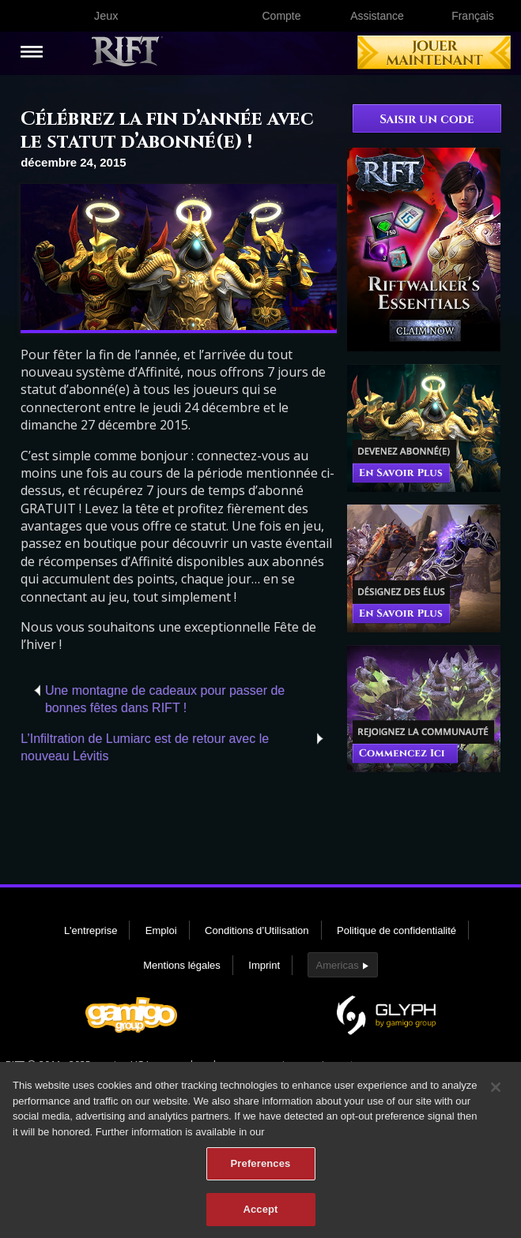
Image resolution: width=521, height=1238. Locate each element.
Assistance (377, 15)
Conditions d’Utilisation (257, 930)
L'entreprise (91, 930)
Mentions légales (182, 965)
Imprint (264, 965)
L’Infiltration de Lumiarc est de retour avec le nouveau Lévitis (145, 747)
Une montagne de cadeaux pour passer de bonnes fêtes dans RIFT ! (165, 699)
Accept (260, 1218)
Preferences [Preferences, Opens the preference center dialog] (261, 1172)
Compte (281, 15)
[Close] (495, 1096)
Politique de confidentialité (396, 930)
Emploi (161, 930)
